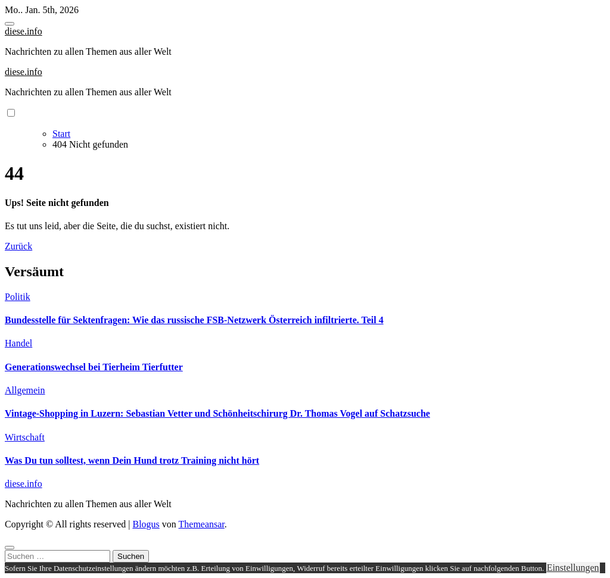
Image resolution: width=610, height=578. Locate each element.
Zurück (18, 246)
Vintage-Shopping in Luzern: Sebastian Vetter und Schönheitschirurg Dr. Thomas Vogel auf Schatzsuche (217, 413)
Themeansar (202, 524)
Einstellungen (573, 568)
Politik (17, 297)
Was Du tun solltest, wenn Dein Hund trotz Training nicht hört (132, 460)
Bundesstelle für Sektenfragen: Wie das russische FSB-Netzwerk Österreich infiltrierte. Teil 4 (194, 320)
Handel (18, 343)
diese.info (23, 31)
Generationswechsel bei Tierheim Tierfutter (94, 367)
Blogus (145, 524)
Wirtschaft (25, 437)
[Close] (9, 547)
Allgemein (25, 390)
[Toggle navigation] (9, 24)
